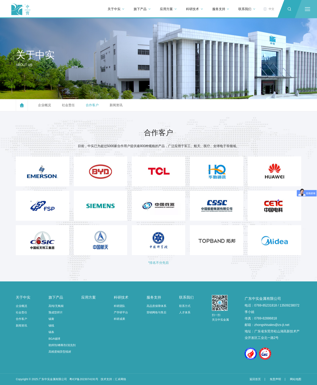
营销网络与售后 (156, 312)
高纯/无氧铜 (56, 306)
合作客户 (21, 318)
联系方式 (184, 306)
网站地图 (295, 379)
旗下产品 (56, 297)
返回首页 (255, 379)
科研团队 (119, 306)
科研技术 (121, 297)
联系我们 (186, 297)
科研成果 (119, 318)
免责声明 (275, 379)
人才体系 (184, 312)
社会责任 (21, 312)
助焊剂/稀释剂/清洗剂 (62, 345)
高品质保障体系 (156, 306)
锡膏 (51, 318)
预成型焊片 (56, 312)
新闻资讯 (21, 325)
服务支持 (154, 297)
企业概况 (21, 306)
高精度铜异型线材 (60, 351)
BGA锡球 (54, 338)
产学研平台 (121, 312)
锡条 (51, 332)
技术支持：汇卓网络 (113, 379)
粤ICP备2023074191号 (83, 379)
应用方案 (88, 297)
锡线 (51, 325)
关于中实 (23, 297)
